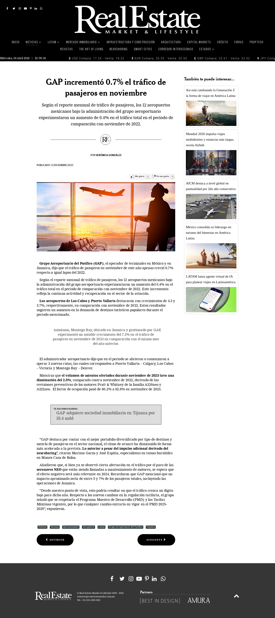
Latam (101, 527)
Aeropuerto (88, 527)
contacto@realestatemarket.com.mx (96, 597)
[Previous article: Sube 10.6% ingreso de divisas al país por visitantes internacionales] (55, 540)
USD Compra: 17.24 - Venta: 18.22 (96, 58)
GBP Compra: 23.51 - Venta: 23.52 (222, 58)
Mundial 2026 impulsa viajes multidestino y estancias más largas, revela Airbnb (210, 139)
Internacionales (71, 527)
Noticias (42, 527)
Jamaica (150, 527)
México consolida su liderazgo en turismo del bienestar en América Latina (208, 232)
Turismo (55, 527)
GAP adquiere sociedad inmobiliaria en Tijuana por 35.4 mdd (105, 416)
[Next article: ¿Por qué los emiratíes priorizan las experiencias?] (156, 540)
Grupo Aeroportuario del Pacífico (126, 527)
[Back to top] (236, 596)
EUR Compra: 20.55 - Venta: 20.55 (159, 58)
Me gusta (139, 176)
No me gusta (162, 176)
